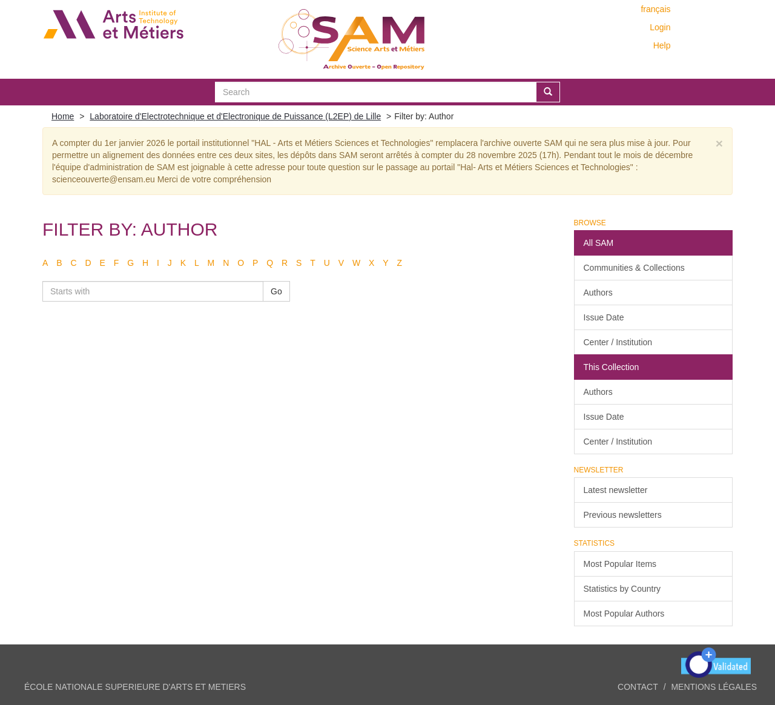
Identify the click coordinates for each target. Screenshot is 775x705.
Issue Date (604, 317)
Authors (598, 292)
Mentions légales (714, 687)
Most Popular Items (620, 564)
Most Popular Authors (624, 613)
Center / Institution (618, 342)
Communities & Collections (634, 268)
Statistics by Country (622, 589)
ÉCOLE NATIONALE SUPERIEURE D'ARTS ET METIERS (135, 687)
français (655, 9)
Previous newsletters (623, 515)
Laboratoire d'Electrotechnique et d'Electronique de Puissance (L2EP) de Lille (235, 116)
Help (662, 45)
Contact (638, 687)
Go (276, 291)
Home (62, 116)
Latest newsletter (616, 490)
